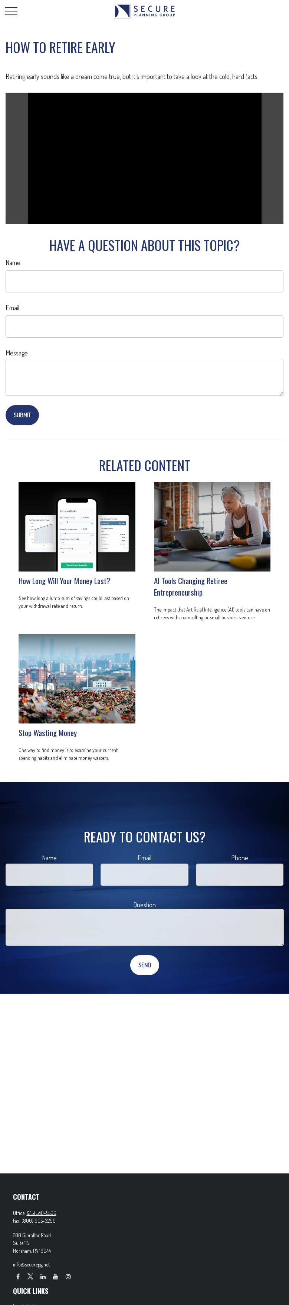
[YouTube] (56, 1276)
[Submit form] (22, 415)
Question (145, 905)
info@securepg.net (31, 1264)
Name (13, 262)
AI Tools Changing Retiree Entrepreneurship (190, 586)
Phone (239, 858)
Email (12, 308)
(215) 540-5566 (41, 1213)
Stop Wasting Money (48, 732)
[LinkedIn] (43, 1276)
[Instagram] (68, 1276)
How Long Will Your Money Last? (64, 580)
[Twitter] (31, 1276)
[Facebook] (18, 1276)
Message (17, 353)
